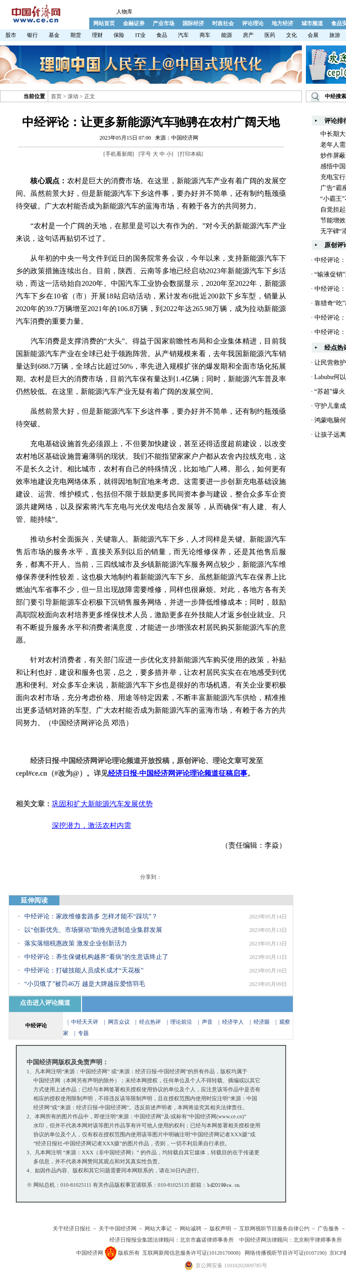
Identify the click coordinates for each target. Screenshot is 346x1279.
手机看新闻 (118, 154)
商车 (205, 35)
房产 (248, 35)
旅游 (334, 35)
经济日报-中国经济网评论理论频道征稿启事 (177, 773)
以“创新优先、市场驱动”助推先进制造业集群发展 (93, 929)
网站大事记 (158, 1228)
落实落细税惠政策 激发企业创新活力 (75, 943)
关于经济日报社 (72, 1228)
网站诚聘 (190, 1228)
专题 (83, 1033)
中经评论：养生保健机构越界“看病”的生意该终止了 (96, 957)
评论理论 (253, 23)
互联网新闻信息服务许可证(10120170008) (191, 1253)
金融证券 (134, 23)
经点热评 (150, 1022)
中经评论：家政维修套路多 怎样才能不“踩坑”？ (91, 916)
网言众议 (119, 1022)
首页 (56, 96)
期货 (75, 35)
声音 (207, 1022)
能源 (226, 35)
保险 (119, 35)
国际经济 (193, 23)
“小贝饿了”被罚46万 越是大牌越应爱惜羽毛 (84, 984)
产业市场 (163, 23)
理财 (97, 35)
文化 (291, 35)
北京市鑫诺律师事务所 (207, 1240)
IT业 (140, 35)
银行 (32, 35)
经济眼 (262, 1022)
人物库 (124, 12)
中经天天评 (84, 1022)
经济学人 (233, 1022)
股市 (10, 35)
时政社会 (223, 23)
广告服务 (328, 1228)
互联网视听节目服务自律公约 (274, 1228)
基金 (54, 35)
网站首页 (104, 23)
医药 (269, 35)
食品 (161, 35)
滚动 (73, 96)
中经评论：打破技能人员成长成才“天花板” (83, 970)
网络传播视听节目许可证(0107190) (286, 1253)
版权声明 (220, 1228)
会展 (313, 35)
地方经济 (282, 23)
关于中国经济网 (118, 1228)
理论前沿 (181, 1022)
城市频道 (312, 23)
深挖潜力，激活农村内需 (91, 825)
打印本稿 (190, 154)
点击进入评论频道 (45, 1002)
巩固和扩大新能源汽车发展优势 (102, 804)
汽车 (183, 35)
